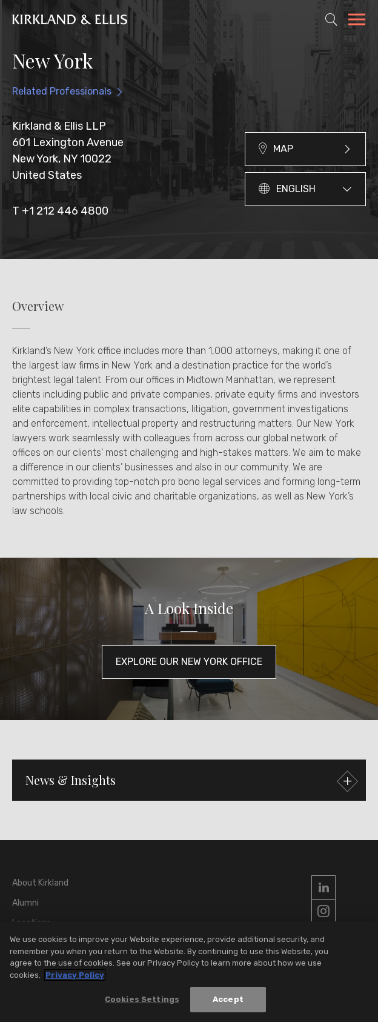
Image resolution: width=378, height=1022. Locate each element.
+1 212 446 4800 (65, 211)
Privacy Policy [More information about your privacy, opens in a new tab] (74, 975)
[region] (189, 971)
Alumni (25, 903)
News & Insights (190, 782)
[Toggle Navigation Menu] (357, 21)
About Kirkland (40, 883)
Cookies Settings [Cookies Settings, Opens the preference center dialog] (142, 999)
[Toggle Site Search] (331, 19)
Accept (228, 999)
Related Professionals (61, 91)
